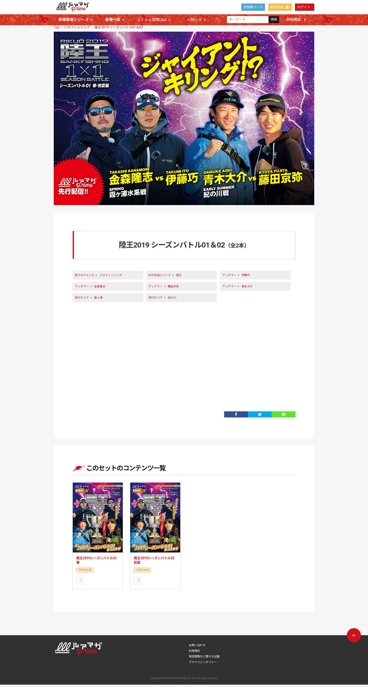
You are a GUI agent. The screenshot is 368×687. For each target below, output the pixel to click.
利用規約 (194, 653)
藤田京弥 (173, 288)
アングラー (229, 277)
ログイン (303, 7)
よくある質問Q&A (153, 20)
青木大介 (247, 288)
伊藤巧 (246, 277)
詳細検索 (296, 19)
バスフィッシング (77, 29)
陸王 (179, 277)
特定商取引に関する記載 (204, 659)
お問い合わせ (197, 647)
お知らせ (196, 20)
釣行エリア (82, 300)
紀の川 (172, 300)
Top (56, 29)
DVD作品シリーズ (160, 277)
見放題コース (253, 7)
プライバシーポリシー (203, 664)
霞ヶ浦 (98, 300)
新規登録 (280, 7)
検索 (274, 20)
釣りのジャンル (84, 277)
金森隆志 (99, 288)
